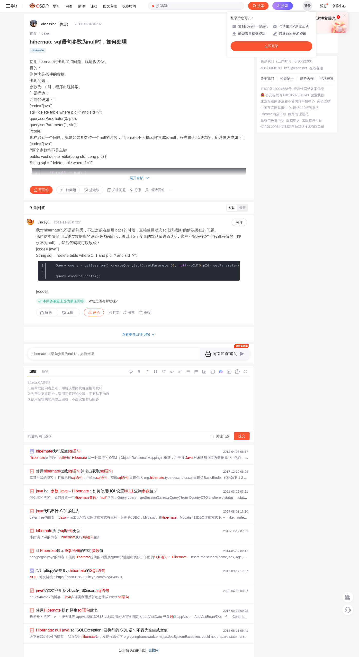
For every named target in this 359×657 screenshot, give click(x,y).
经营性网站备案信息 (309, 89)
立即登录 (271, 46)
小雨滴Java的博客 (43, 537)
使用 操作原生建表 (67, 610)
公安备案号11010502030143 (287, 95)
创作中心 (339, 6)
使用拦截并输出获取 (74, 471)
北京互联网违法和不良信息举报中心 (287, 101)
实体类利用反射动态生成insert (72, 590)
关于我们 (267, 78)
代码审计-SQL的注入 (58, 511)
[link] (33, 33)
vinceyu (43, 222)
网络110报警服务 (306, 108)
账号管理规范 (298, 114)
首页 (33, 33)
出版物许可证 (312, 120)
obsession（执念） (55, 24)
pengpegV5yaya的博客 (47, 557)
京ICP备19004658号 (276, 89)
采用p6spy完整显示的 (70, 570)
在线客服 (316, 68)
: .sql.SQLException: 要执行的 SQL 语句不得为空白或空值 (102, 630)
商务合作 (307, 78)
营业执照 (317, 95)
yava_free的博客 (42, 517)
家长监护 (324, 101)
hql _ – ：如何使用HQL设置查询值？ (96, 491)
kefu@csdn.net (295, 68)
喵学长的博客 (40, 617)
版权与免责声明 (272, 120)
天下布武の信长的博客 (47, 637)
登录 (307, 6)
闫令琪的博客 (40, 497)
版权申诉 (293, 120)
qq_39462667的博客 (45, 597)
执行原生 (58, 451)
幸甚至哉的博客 (42, 477)
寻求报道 (326, 78)
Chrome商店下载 (273, 114)
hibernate (38, 50)
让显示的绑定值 (69, 551)
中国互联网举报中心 (275, 108)
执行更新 (58, 531)
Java (45, 33)
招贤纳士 (287, 78)
